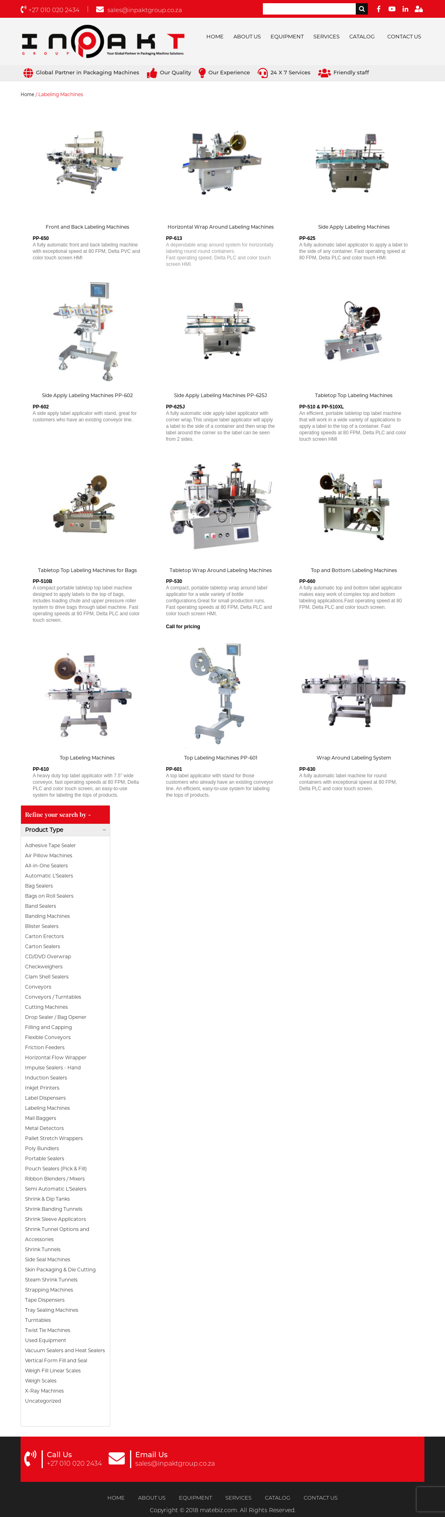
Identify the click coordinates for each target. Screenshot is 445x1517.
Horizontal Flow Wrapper (55, 1057)
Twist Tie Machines (47, 1330)
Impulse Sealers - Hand (53, 1068)
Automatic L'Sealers (49, 876)
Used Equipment (45, 1340)
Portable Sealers (44, 1158)
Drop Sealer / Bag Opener (55, 1017)
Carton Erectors (44, 936)
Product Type (44, 829)
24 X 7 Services (284, 72)
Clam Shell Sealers (47, 977)
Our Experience (224, 72)
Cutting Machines (46, 1007)
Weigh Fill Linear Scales (53, 1371)
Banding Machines (47, 916)
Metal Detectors (44, 1128)
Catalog (362, 36)
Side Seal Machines (47, 1259)
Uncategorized (43, 1401)
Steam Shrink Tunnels (51, 1280)
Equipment (287, 36)
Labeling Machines (47, 1108)
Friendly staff (343, 72)
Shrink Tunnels (43, 1249)
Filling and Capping (48, 1027)
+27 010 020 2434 (50, 10)
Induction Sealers (46, 1078)
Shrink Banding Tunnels (53, 1209)
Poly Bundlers (42, 1148)
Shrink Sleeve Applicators (55, 1219)
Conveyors (38, 987)
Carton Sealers (42, 946)
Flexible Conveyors (48, 1037)
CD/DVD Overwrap (48, 956)
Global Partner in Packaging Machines (81, 72)
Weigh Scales (41, 1381)
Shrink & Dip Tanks (47, 1199)
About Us (247, 36)
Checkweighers (44, 967)
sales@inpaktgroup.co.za (139, 10)
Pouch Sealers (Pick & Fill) (56, 1169)
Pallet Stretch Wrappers (54, 1138)
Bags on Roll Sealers (49, 896)
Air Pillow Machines (48, 855)
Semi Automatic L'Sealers (55, 1189)
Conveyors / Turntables (53, 997)
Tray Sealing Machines (51, 1310)
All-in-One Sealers (46, 866)
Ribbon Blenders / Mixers (55, 1179)
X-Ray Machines (44, 1391)
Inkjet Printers (42, 1088)
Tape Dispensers (45, 1300)
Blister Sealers (42, 926)
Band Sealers (40, 906)
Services (326, 36)
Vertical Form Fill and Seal (56, 1360)
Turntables (38, 1320)
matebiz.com (218, 1510)
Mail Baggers (40, 1118)
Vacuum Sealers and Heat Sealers (65, 1350)
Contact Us (404, 36)
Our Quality (169, 72)
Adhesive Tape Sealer (50, 845)
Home (215, 36)
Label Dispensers (45, 1098)
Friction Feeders (45, 1047)
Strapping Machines (49, 1290)
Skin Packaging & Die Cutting (60, 1270)
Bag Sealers (39, 886)
